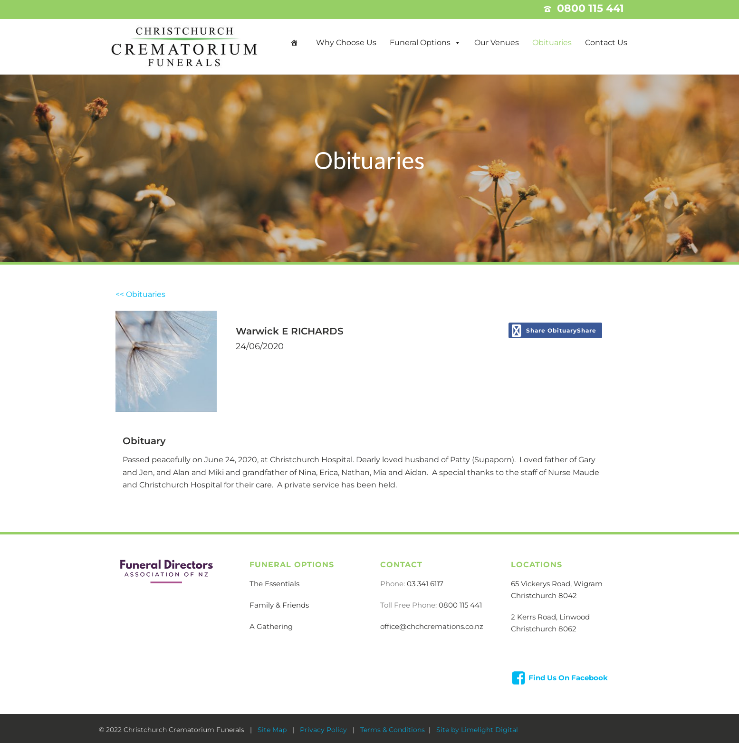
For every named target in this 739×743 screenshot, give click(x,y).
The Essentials (274, 583)
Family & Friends (279, 605)
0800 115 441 (460, 605)
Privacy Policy (324, 729)
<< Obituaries (140, 294)
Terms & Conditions (392, 729)
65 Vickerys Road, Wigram (557, 583)
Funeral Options (420, 42)
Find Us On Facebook (568, 677)
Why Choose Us (346, 42)
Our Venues (496, 42)
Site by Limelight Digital (476, 729)
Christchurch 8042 (544, 595)
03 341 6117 (425, 583)
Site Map (273, 729)
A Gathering (271, 626)
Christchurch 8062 (543, 628)
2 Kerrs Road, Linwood (550, 616)
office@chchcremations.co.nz (431, 626)
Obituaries (552, 42)
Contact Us (606, 42)
